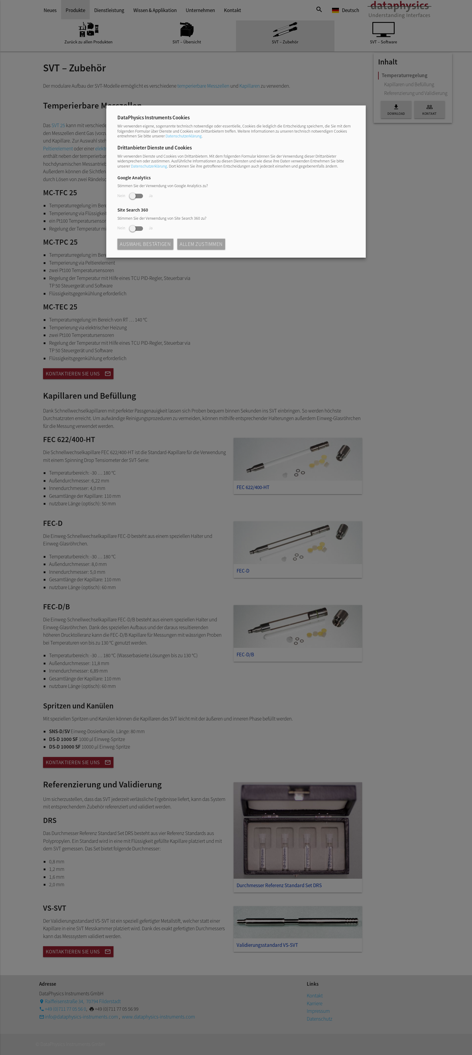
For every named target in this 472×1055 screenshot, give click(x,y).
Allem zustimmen (201, 244)
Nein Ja (135, 195)
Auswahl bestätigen (145, 244)
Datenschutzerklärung (184, 136)
